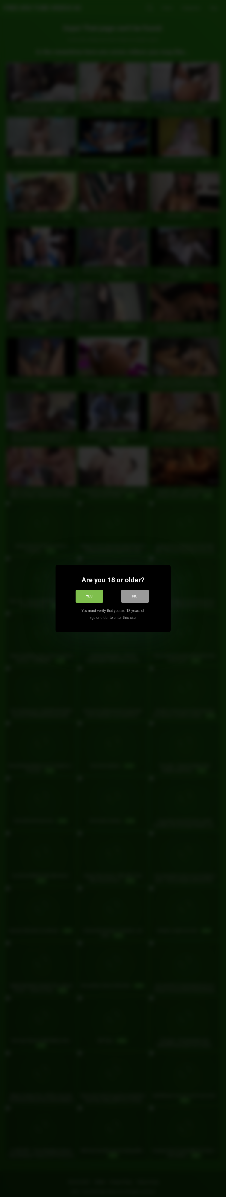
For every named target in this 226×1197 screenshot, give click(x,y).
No (135, 596)
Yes (89, 596)
